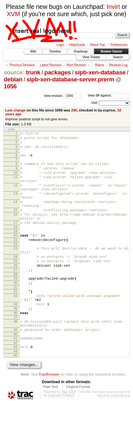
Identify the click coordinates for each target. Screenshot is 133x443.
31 (15, 316)
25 (15, 285)
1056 (10, 86)
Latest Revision (50, 65)
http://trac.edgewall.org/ (113, 434)
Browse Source (111, 51)
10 (15, 179)
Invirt (113, 6)
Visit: (94, 102)
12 (15, 195)
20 (15, 254)
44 (15, 390)
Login (60, 45)
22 (15, 265)
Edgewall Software (61, 434)
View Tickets (91, 57)
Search (118, 57)
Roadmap (81, 51)
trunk (33, 72)
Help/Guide (77, 45)
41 (15, 375)
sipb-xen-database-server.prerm (70, 79)
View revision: (53, 95)
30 (15, 310)
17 (15, 241)
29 (15, 305)
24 (15, 279)
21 (15, 260)
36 (15, 346)
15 (15, 225)
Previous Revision (22, 65)
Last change (15, 110)
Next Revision (76, 65)
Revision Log (118, 65)
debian (13, 79)
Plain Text (50, 425)
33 (15, 325)
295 (74, 110)
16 (15, 230)
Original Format (78, 425)
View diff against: (109, 95)
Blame (99, 65)
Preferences (119, 45)
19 (15, 250)
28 (15, 301)
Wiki (33, 51)
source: (14, 72)
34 (15, 335)
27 (15, 295)
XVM (13, 13)
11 (15, 185)
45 (15, 394)
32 (15, 320)
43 (15, 385)
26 (15, 290)
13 (15, 205)
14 (15, 215)
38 (15, 356)
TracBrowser (49, 413)
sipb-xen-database (100, 72)
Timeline (55, 51)
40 (15, 371)
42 (15, 381)
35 (15, 341)
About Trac (97, 45)
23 (15, 269)
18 (15, 246)
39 (15, 366)
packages (57, 72)
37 (15, 351)
